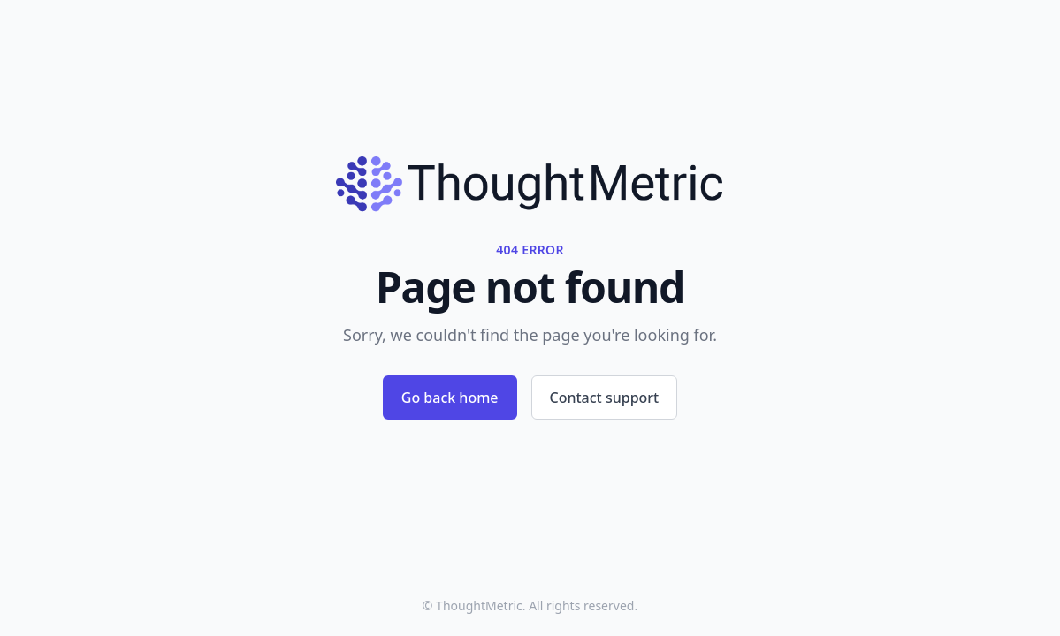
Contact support (605, 397)
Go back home (450, 397)
